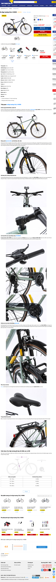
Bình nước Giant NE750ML (45, 529)
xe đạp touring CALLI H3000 (13, 104)
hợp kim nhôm (9, 140)
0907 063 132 (48, 567)
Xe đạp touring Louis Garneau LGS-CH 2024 (18, 508)
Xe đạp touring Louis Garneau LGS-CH (6, 508)
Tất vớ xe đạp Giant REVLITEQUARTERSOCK (19, 530)
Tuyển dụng (30, 566)
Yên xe (2, 386)
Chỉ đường (26, 577)
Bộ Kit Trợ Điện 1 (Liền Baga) (12, 56)
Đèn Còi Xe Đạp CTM (20, 56)
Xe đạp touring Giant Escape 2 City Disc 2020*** (45, 508)
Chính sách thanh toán (5, 568)
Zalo (54, 572)
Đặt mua (6, 534)
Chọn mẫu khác (12, 61)
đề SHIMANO (18, 235)
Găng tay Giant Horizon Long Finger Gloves (7, 530)
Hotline (54, 569)
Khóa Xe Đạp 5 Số (35, 56)
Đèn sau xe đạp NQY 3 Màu (28, 56)
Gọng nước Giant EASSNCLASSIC (30, 530)
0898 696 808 (48, 565)
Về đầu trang (54, 577)
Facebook (54, 574)
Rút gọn (26, 491)
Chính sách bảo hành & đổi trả (6, 566)
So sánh (29, 12)
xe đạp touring (32, 109)
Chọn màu (35, 17)
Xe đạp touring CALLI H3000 (5, 56)
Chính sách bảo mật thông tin (6, 570)
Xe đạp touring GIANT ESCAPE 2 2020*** (31, 508)
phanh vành (16, 323)
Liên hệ (29, 568)
